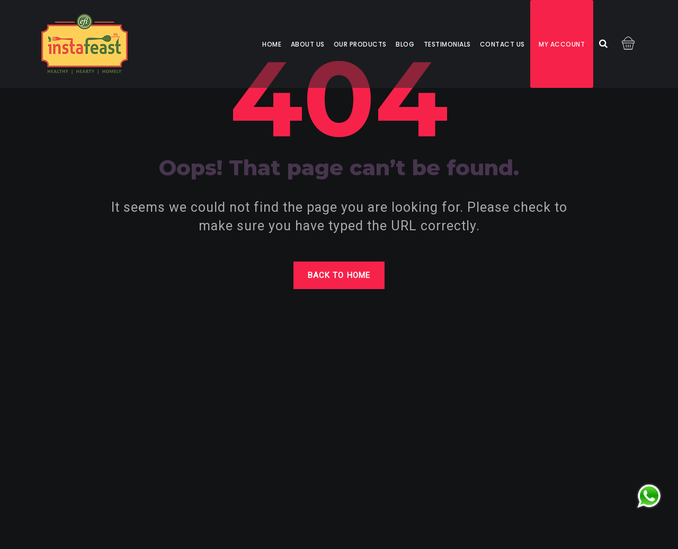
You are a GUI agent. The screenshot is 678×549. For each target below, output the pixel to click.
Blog (405, 44)
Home (271, 44)
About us (308, 44)
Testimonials (447, 44)
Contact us (502, 44)
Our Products (360, 44)
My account (562, 44)
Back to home (339, 275)
